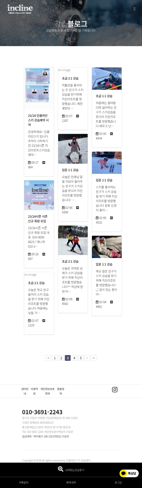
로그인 (118, 482)
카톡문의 (23, 482)
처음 (48, 358)
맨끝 (94, 358)
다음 (87, 358)
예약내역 (71, 482)
